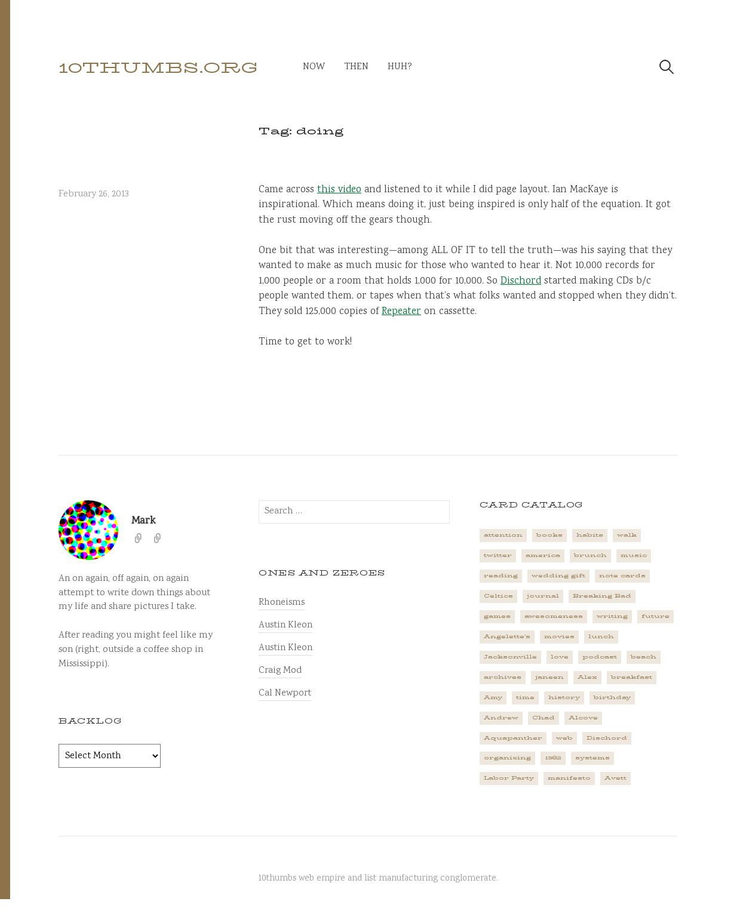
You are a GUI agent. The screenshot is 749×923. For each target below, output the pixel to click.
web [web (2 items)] (564, 738)
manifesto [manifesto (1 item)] (569, 778)
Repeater (401, 311)
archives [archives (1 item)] (502, 677)
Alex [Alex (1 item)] (587, 677)
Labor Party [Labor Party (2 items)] (509, 778)
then (356, 67)
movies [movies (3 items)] (559, 636)
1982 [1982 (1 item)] (553, 757)
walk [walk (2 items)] (627, 535)
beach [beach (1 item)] (643, 656)
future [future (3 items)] (655, 616)
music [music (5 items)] (634, 555)
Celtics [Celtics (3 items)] (498, 595)
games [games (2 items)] (497, 616)
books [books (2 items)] (549, 535)
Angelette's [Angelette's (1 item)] (507, 636)
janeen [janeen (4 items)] (549, 677)
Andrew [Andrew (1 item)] (501, 717)
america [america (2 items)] (543, 555)
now (314, 67)
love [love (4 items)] (560, 656)
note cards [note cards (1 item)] (622, 575)
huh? (400, 67)
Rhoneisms (282, 603)
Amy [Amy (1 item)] (493, 697)
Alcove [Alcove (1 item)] (583, 717)
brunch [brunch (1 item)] (590, 555)
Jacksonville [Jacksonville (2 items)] (510, 656)
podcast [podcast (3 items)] (599, 656)
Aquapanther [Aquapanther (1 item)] (513, 738)
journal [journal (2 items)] (543, 595)
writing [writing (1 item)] (612, 616)
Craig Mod (280, 671)
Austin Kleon (285, 625)
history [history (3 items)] (564, 697)
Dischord (521, 281)
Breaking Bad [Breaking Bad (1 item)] (602, 595)
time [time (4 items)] (525, 697)
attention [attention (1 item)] (503, 535)
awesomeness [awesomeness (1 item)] (553, 616)
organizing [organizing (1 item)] (507, 757)
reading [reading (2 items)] (501, 575)
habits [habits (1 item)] (589, 535)
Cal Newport (285, 693)
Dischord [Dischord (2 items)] (607, 738)
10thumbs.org (158, 68)
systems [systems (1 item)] (592, 757)
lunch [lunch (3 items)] (601, 636)
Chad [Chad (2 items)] (543, 717)
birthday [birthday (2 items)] (612, 697)
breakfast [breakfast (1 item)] (631, 677)
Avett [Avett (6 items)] (615, 778)
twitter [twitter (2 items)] (498, 555)
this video (339, 190)
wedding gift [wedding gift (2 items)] (558, 575)
